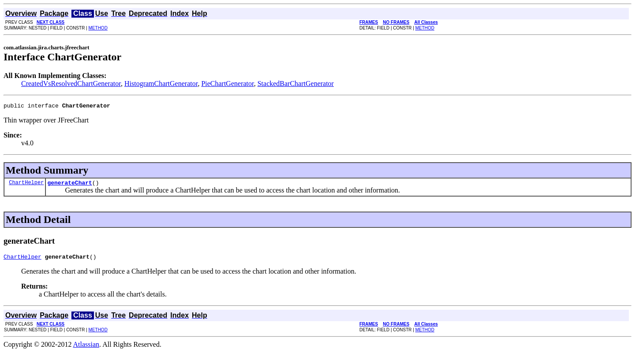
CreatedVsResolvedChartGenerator (71, 83)
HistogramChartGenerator (161, 83)
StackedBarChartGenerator (296, 83)
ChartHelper (26, 185)
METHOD (98, 28)
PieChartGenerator (227, 83)
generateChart (69, 185)
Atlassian (86, 348)
